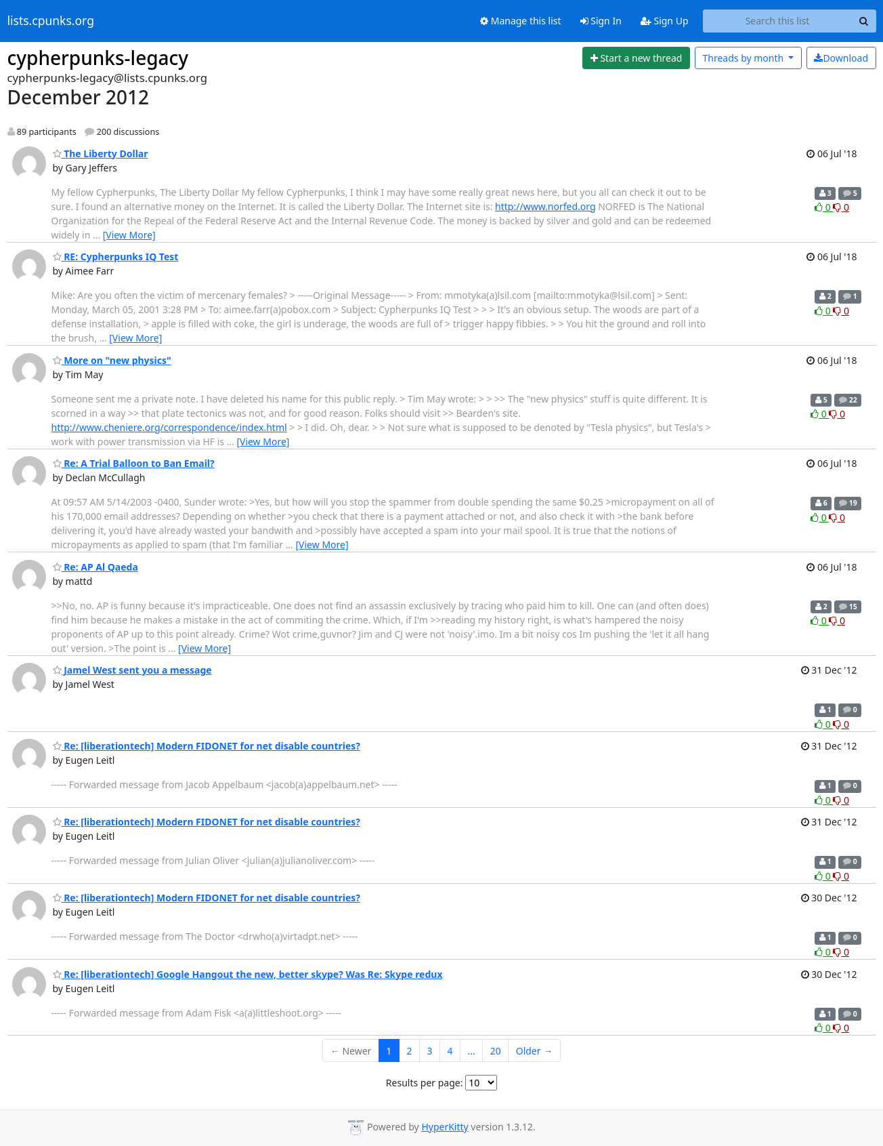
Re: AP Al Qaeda (95, 566)
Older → (534, 1050)
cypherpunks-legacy (98, 57)
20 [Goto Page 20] (495, 1050)
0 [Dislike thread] (841, 207)
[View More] (129, 234)
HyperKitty (444, 1126)
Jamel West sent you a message (132, 669)
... (471, 1050)
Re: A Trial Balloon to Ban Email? (134, 463)
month (743, 58)
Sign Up (665, 20)
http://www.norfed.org (545, 206)
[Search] (864, 21)
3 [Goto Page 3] (429, 1050)
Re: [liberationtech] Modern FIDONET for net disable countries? (206, 745)
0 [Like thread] (824, 207)
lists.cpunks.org (50, 21)
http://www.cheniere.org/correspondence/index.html (169, 427)
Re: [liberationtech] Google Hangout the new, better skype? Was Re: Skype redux (248, 974)
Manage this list (520, 20)
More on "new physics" (112, 360)
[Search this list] (778, 21)
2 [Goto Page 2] (409, 1050)
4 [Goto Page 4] (449, 1050)
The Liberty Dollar (100, 153)
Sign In (601, 20)
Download (841, 58)
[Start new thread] (636, 58)
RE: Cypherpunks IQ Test (116, 256)
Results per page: (424, 1082)
